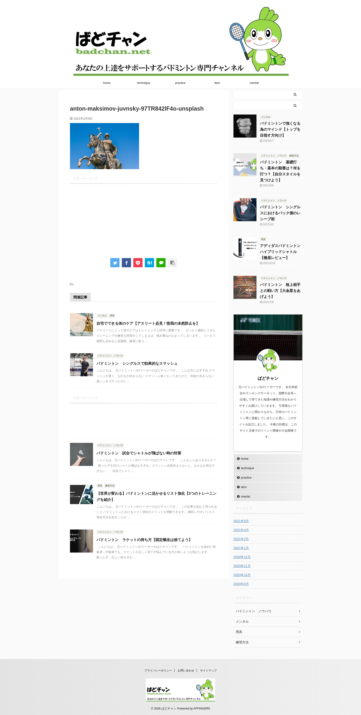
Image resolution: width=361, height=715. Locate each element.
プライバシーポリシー (158, 670)
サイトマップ (208, 670)
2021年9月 (241, 521)
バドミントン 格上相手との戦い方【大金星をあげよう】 (280, 291)
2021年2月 (241, 539)
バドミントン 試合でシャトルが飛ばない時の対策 (138, 453)
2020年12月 (242, 557)
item (217, 83)
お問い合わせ (186, 670)
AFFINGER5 (201, 708)
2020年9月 (241, 584)
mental (254, 83)
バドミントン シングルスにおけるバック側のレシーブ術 (280, 213)
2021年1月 (241, 548)
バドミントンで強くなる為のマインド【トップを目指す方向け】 (280, 129)
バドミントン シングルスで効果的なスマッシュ (137, 363)
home (107, 83)
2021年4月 (241, 530)
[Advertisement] (143, 217)
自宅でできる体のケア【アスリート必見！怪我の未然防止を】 (148, 323)
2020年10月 (242, 575)
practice (180, 83)
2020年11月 (242, 566)
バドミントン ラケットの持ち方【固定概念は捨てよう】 (144, 540)
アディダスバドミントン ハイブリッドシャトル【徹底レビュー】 (282, 252)
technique (143, 83)
